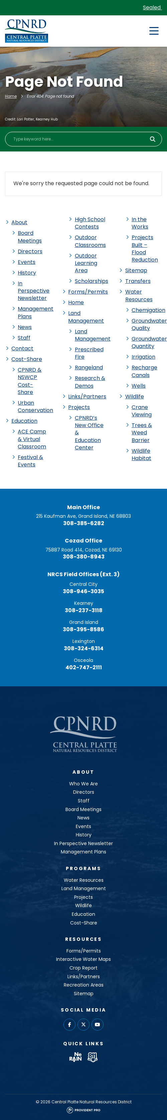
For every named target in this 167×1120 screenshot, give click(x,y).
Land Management (86, 316)
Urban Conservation (35, 406)
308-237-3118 (84, 610)
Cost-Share (26, 359)
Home (11, 96)
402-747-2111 (83, 667)
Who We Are (83, 783)
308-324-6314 (84, 648)
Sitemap (136, 270)
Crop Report (83, 968)
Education (24, 421)
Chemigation (148, 310)
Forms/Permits (88, 292)
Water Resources (139, 295)
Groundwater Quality (149, 324)
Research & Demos (90, 381)
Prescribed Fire (89, 353)
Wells (139, 386)
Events (26, 262)
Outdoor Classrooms (90, 241)
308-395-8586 (83, 629)
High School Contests (90, 223)
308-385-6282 (83, 523)
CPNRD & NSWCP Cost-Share (29, 381)
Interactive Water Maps (83, 959)
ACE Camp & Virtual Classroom (32, 439)
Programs (83, 868)
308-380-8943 (84, 557)
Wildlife (134, 396)
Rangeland (89, 367)
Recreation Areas (84, 985)
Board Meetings (30, 236)
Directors (30, 251)
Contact (22, 348)
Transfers (138, 281)
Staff (24, 338)
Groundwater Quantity (149, 342)
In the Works (140, 223)
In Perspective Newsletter (33, 291)
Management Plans (35, 312)
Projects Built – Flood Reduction (145, 249)
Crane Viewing (142, 410)
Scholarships (91, 281)
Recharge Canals (144, 371)
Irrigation (143, 357)
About (19, 222)
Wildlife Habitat (141, 454)
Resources (83, 939)
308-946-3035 (83, 591)
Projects (79, 407)
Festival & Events (30, 460)
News (25, 327)
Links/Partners (87, 396)
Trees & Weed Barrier (142, 432)
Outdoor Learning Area (86, 263)
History (27, 273)
